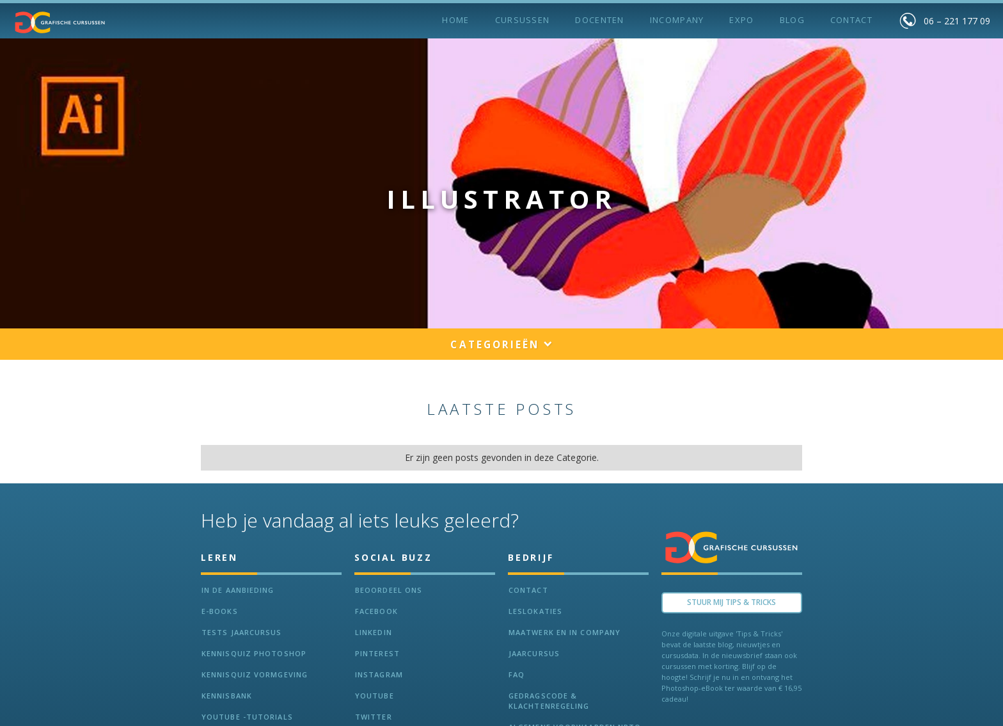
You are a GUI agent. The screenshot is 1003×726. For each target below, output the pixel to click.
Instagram (379, 674)
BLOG (792, 20)
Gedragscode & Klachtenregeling (549, 701)
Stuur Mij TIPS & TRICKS (731, 602)
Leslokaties (535, 611)
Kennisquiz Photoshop (253, 653)
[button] (501, 345)
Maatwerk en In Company (564, 632)
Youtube (374, 695)
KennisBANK (226, 695)
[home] (60, 22)
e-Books (219, 611)
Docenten (599, 20)
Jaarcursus (534, 653)
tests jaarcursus (241, 632)
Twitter (373, 717)
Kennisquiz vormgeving (254, 674)
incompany (677, 20)
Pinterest (377, 653)
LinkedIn (373, 632)
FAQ (517, 674)
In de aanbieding (237, 590)
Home (455, 20)
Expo (741, 20)
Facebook (376, 611)
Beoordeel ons (388, 590)
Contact (851, 20)
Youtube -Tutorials (247, 717)
